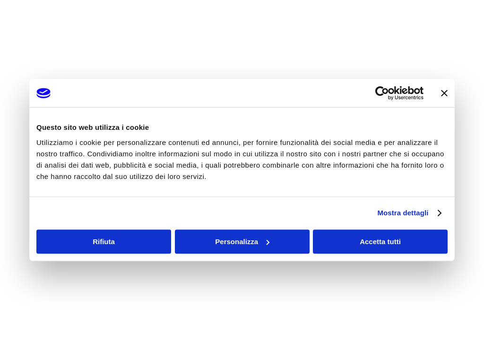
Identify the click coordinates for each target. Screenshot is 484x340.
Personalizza (242, 242)
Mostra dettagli (402, 213)
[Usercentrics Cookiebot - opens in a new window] (382, 93)
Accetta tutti (380, 242)
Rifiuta (104, 242)
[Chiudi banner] (444, 93)
